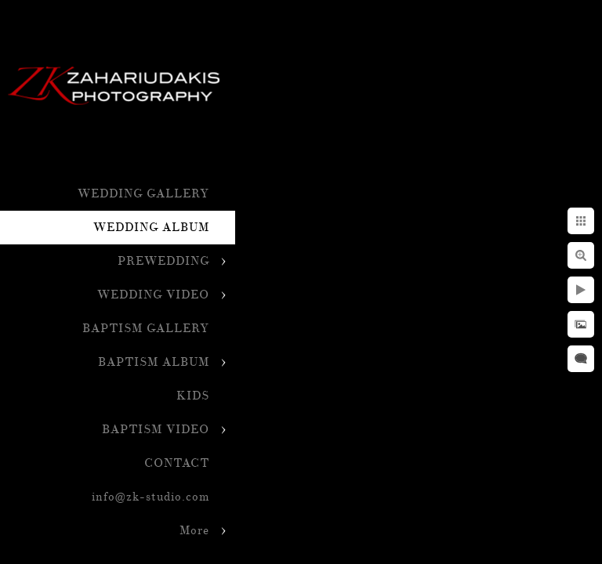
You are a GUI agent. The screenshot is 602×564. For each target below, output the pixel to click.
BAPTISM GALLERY (145, 328)
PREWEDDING (163, 261)
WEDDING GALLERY (143, 193)
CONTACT (176, 463)
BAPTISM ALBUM (153, 362)
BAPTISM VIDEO (155, 429)
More (194, 530)
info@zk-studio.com (150, 497)
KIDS (192, 396)
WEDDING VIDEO (153, 294)
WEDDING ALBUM (151, 227)
